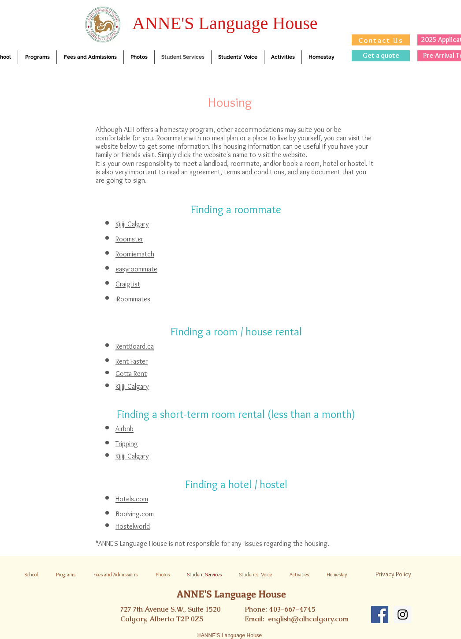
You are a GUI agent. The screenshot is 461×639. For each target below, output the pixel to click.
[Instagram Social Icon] (402, 614)
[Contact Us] (381, 39)
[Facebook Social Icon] (379, 614)
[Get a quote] (381, 55)
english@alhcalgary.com (308, 619)
